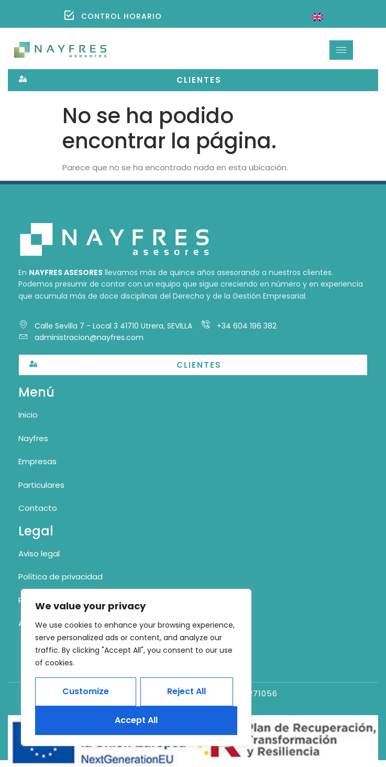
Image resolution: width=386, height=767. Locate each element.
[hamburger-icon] (341, 50)
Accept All (136, 720)
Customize (85, 691)
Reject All (186, 691)
